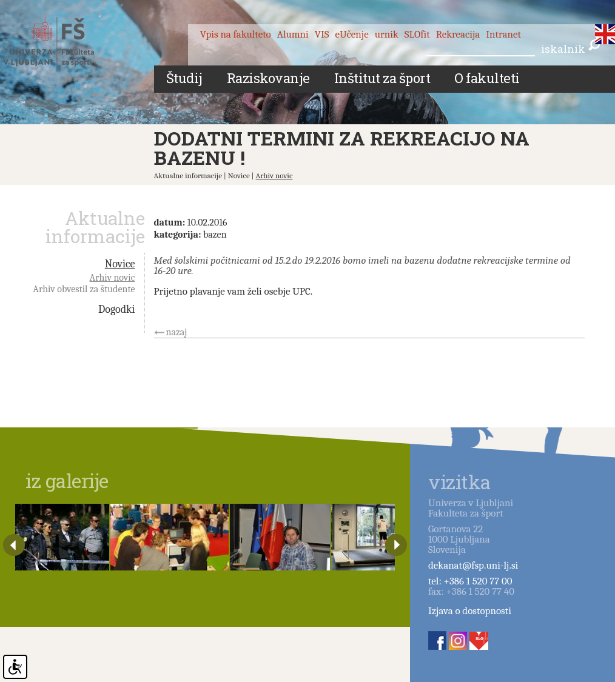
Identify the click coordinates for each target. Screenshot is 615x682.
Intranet (503, 34)
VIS (322, 34)
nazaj (176, 332)
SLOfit (417, 34)
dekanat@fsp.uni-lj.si (473, 565)
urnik (386, 34)
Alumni (293, 34)
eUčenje (352, 34)
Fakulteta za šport (62, 44)
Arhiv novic (274, 175)
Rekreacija (458, 34)
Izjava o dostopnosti (469, 611)
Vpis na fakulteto (235, 34)
